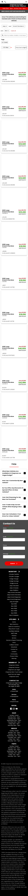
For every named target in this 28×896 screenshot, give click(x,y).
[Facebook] (11, 708)
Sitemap (14, 658)
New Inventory (14, 624)
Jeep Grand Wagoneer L (14, 599)
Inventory (13, 571)
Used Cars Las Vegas (14, 674)
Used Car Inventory (14, 626)
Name (8, 528)
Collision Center (14, 645)
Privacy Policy (14, 656)
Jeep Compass (14, 588)
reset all (13, 31)
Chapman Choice (14, 665)
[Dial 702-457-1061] (5, 2)
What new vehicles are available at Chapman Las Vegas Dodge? (14, 473)
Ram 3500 (14, 608)
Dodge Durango (14, 581)
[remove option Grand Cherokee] (18, 26)
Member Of (13, 662)
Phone (5, 545)
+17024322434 (14, 696)
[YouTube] (16, 708)
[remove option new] (6, 31)
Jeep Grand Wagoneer (14, 597)
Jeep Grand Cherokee (14, 592)
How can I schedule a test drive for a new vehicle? (14, 515)
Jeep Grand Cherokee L (14, 595)
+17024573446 (14, 702)
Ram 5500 (14, 613)
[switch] (26, 2)
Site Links (13, 619)
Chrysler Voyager (14, 576)
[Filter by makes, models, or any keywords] (14, 35)
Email (8, 537)
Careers (14, 651)
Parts (14, 642)
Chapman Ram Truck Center (14, 672)
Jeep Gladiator (14, 590)
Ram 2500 (14, 606)
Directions (14, 647)
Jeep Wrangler (14, 602)
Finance (14, 636)
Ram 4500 (14, 611)
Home (14, 622)
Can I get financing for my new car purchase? (14, 498)
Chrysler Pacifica (14, 574)
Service (14, 638)
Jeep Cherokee (14, 586)
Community (14, 654)
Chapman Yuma (14, 676)
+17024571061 (14, 691)
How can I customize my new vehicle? (14, 481)
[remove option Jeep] (5, 26)
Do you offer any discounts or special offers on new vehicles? (14, 490)
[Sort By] (21, 47)
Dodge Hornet (14, 583)
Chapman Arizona (14, 667)
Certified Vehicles (14, 631)
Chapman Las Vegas (14, 670)
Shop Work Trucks (14, 629)
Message (9, 554)
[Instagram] (14, 708)
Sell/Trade (14, 633)
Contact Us (14, 649)
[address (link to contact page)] (2, 2)
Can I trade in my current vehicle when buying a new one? (14, 507)
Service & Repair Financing (14, 640)
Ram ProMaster (14, 615)
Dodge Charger (14, 579)
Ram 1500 (14, 604)
